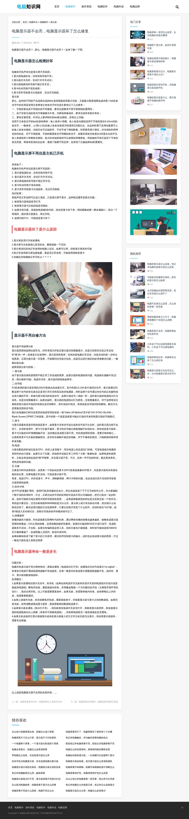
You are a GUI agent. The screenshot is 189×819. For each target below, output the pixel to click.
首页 (56, 6)
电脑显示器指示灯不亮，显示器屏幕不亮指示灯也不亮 (36, 780)
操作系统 (87, 6)
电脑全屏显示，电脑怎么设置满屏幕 (29, 749)
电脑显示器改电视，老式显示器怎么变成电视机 (89, 761)
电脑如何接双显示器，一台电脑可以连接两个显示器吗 (90, 756)
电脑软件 (103, 6)
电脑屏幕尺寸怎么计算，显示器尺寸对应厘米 (34, 737)
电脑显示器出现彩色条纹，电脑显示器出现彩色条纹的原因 (36, 768)
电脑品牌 (135, 6)
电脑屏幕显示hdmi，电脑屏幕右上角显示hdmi (41, 702)
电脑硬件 (70, 6)
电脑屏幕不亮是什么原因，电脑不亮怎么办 (33, 790)
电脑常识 (33, 22)
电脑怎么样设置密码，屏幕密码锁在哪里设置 (88, 749)
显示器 (53, 22)
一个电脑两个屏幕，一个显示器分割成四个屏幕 (35, 743)
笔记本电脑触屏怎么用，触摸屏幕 (28, 773)
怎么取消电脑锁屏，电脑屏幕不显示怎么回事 (34, 784)
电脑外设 (119, 6)
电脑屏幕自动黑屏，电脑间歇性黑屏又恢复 (98, 702)
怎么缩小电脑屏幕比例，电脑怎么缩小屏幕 (33, 731)
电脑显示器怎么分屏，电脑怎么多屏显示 (86, 790)
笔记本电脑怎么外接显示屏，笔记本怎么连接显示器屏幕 (90, 785)
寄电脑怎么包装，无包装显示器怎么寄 (30, 755)
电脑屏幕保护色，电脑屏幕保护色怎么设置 (87, 773)
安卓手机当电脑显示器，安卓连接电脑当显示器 (35, 761)
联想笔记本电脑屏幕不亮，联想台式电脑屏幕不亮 (90, 743)
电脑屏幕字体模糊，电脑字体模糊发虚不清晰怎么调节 (90, 768)
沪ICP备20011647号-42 (51, 813)
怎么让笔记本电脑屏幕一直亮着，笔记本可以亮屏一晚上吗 (90, 780)
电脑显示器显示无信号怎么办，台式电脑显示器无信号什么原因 (161, 373)
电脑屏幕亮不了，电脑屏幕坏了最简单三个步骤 (89, 731)
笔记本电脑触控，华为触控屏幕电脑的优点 (87, 737)
